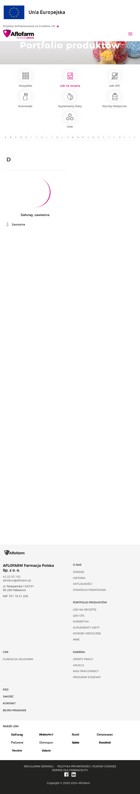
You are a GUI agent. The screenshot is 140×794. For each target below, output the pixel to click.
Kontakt (9, 703)
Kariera (79, 652)
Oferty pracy (83, 659)
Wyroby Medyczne (114, 99)
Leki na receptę (70, 78)
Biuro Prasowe (14, 710)
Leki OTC (114, 78)
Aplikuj (78, 665)
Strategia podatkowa (89, 590)
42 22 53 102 (12, 576)
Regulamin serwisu (39, 766)
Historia (79, 578)
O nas (77, 564)
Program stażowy (87, 677)
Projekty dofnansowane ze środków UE (31, 26)
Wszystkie (25, 78)
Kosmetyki (25, 99)
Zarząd (78, 572)
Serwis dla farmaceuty (70, 770)
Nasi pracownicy (86, 671)
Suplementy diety (70, 99)
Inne (70, 119)
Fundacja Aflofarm (18, 659)
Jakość (8, 696)
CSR (5, 652)
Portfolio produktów (90, 602)
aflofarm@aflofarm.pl (17, 580)
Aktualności (82, 584)
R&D (6, 689)
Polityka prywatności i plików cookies (86, 766)
